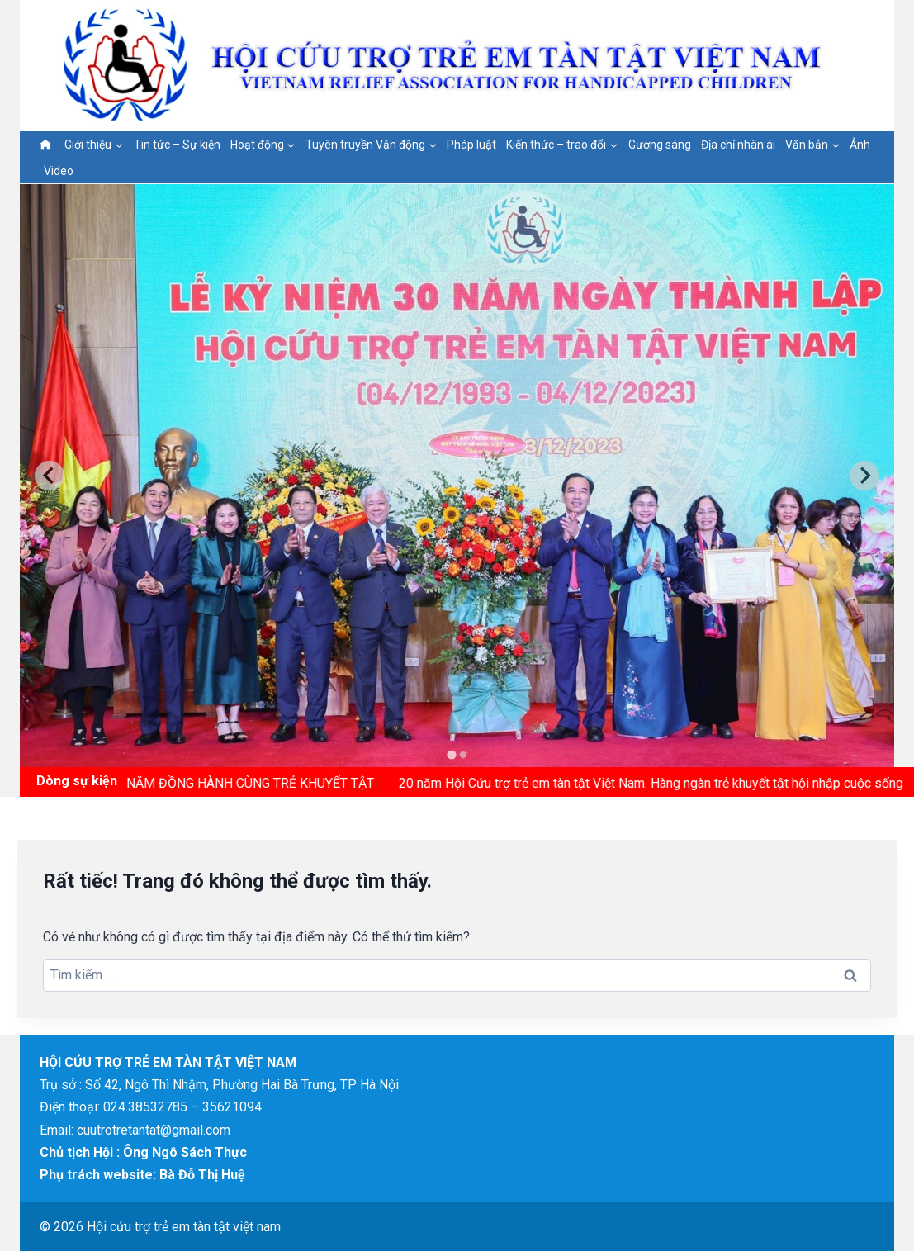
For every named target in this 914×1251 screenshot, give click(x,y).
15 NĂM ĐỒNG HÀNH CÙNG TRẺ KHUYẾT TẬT (246, 783)
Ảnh (860, 144)
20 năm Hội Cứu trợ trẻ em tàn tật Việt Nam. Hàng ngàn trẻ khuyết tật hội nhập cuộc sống (656, 783)
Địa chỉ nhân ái (738, 144)
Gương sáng (659, 144)
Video (58, 171)
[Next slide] (864, 475)
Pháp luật (471, 144)
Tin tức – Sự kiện (177, 144)
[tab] (451, 754)
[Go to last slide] (49, 475)
